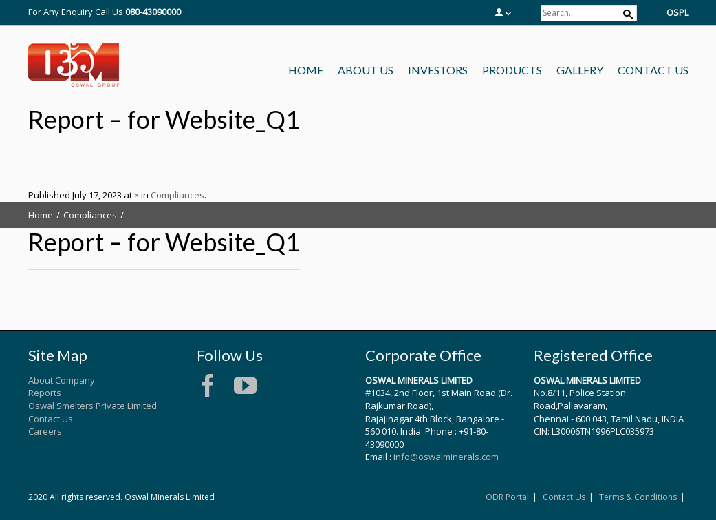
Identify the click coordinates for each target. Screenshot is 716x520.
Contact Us (50, 419)
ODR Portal (507, 497)
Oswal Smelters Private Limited (92, 405)
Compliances (177, 195)
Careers (45, 431)
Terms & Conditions (638, 497)
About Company (61, 380)
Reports (44, 392)
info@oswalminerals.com (446, 456)
